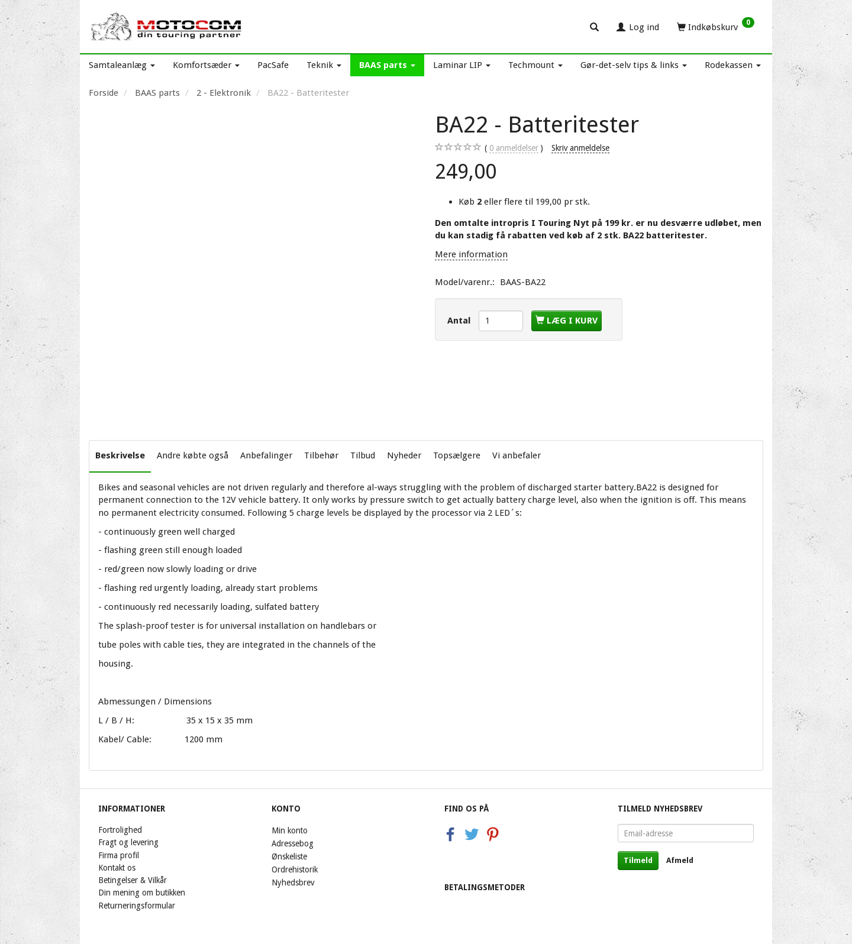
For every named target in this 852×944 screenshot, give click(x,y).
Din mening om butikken (141, 892)
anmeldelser (513, 148)
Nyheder (404, 455)
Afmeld (679, 860)
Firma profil (118, 855)
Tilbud (362, 455)
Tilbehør (321, 455)
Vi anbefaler (516, 455)
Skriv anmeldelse (580, 148)
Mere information (471, 254)
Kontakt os (116, 867)
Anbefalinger (266, 455)
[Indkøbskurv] (715, 26)
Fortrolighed (120, 830)
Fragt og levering (128, 842)
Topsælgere (456, 455)
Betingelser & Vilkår (132, 880)
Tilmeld (638, 860)
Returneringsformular (136, 905)
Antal (460, 320)
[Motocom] (166, 26)
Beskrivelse (120, 455)
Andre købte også (192, 455)
